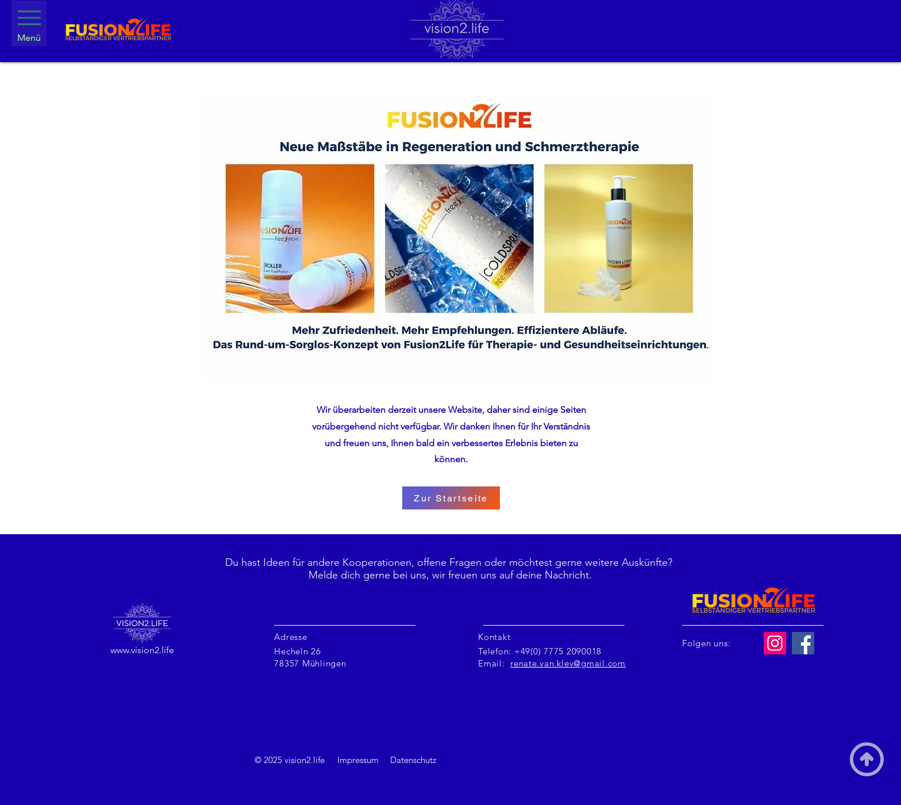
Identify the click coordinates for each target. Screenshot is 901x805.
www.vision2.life (142, 650)
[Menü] (29, 23)
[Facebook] (803, 643)
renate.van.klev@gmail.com (568, 663)
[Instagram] (775, 643)
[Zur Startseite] (451, 497)
